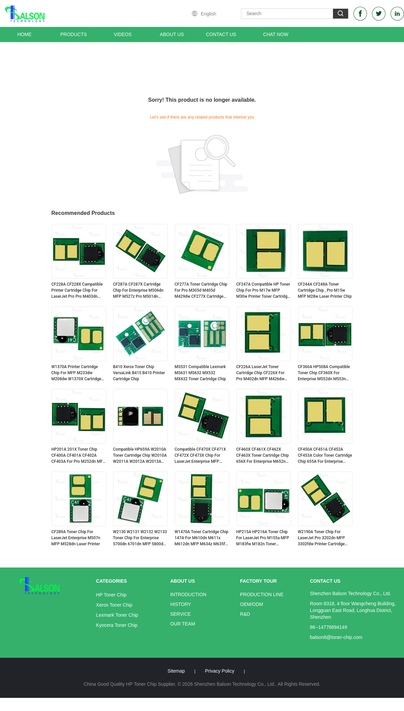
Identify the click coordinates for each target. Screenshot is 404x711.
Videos (123, 34)
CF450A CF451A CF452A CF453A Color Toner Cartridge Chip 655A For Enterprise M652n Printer (325, 455)
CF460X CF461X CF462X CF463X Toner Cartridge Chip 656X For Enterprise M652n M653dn (262, 455)
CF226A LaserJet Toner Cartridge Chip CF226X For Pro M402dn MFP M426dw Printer (260, 373)
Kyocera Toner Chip (116, 625)
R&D (245, 614)
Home (25, 34)
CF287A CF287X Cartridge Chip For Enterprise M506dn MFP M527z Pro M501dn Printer (138, 290)
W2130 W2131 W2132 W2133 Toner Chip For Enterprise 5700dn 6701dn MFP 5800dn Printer (140, 538)
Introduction (188, 594)
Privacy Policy (219, 671)
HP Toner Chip (111, 594)
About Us (172, 34)
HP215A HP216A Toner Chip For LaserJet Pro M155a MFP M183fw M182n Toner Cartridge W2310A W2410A (262, 538)
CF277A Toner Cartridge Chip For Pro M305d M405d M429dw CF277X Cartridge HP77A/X (201, 290)
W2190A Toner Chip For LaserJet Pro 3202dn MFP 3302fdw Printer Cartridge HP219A (321, 538)
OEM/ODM (251, 604)
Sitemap (176, 671)
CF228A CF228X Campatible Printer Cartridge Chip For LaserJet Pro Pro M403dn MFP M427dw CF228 (77, 290)
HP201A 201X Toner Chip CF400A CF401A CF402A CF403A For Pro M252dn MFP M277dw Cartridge (78, 455)
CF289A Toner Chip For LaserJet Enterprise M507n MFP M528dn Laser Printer (76, 537)
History (180, 604)
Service (180, 614)
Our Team (182, 623)
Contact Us (221, 34)
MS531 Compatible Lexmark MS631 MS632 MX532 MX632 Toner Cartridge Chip (200, 372)
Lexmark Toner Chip (117, 615)
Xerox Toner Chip (114, 605)
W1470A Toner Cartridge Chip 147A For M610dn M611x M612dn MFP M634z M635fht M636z (202, 538)
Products (73, 34)
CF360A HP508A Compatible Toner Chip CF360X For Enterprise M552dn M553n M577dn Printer (324, 373)
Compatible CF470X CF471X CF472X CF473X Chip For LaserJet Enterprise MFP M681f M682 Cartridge (200, 455)
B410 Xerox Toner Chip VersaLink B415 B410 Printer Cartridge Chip (139, 372)
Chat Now (276, 34)
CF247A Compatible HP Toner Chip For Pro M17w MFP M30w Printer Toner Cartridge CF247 (263, 290)
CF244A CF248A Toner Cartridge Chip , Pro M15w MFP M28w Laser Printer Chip (325, 290)
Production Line (261, 594)
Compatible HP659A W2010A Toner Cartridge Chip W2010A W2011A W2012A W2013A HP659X (140, 455)
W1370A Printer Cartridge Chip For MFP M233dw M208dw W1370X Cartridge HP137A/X (76, 373)
